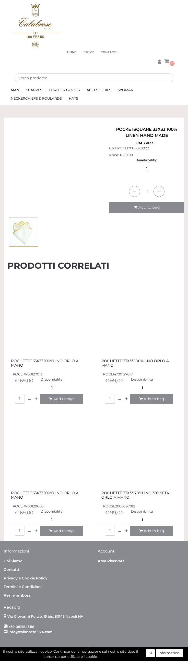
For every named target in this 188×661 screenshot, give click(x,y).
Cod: (113, 148)
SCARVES (34, 90)
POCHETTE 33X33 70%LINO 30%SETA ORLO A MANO (135, 495)
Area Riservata (111, 561)
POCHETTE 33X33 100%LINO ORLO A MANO (45, 363)
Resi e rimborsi (17, 595)
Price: (114, 155)
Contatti (11, 569)
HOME (72, 52)
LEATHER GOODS (64, 90)
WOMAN (125, 90)
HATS (73, 98)
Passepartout (104, 648)
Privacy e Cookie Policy (25, 578)
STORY (88, 52)
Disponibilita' (52, 379)
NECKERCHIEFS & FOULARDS (36, 98)
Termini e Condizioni (23, 586)
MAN (15, 90)
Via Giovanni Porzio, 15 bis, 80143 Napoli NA (45, 616)
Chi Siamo (13, 561)
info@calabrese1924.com (31, 632)
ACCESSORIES (99, 90)
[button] (159, 61)
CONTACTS (109, 52)
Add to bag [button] (147, 207)
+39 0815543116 (21, 627)
